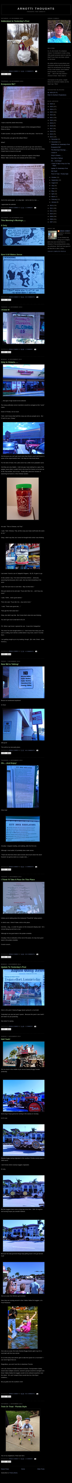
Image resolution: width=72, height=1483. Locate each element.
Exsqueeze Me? (8, 84)
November (54, 142)
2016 (51, 131)
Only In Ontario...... (9, 362)
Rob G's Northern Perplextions (57, 95)
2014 (51, 137)
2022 (51, 115)
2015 (51, 134)
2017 (51, 128)
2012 (51, 208)
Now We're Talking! (10, 664)
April (53, 194)
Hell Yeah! (5, 1039)
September (55, 180)
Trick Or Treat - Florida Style (14, 1407)
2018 (51, 126)
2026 (51, 104)
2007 (51, 222)
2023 (51, 112)
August (53, 183)
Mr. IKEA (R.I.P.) (53, 92)
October (54, 177)
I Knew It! (54, 152)
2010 (51, 213)
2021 (51, 117)
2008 (51, 219)
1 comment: (29, 207)
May (52, 191)
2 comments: (29, 71)
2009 (51, 216)
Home (23, 1469)
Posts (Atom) (13, 1473)
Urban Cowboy (65, 231)
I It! (5, 310)
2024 (51, 109)
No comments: (30, 297)
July (52, 185)
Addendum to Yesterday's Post (15, 21)
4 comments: (29, 651)
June (53, 188)
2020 (51, 120)
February (54, 199)
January (54, 202)
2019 (51, 123)
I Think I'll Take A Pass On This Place (18, 880)
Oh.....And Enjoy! (9, 763)
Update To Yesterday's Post (13, 967)
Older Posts (40, 1469)
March (53, 196)
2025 (51, 106)
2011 (51, 211)
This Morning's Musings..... (13, 220)
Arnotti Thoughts (36, 8)
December (54, 139)
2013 (51, 205)
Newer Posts (5, 1469)
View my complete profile (57, 251)
